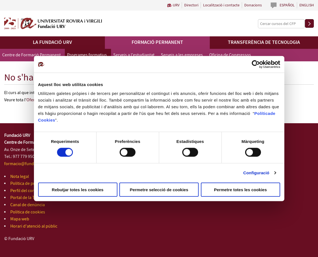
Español (287, 5)
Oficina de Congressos (230, 55)
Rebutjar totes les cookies (77, 189)
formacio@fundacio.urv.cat (29, 164)
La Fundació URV (52, 42)
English (306, 5)
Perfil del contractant (30, 191)
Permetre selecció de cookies (159, 189)
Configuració (256, 172)
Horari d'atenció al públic (33, 226)
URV (176, 5)
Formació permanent (157, 42)
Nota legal (19, 177)
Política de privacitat (29, 184)
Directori (191, 5)
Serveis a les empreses (182, 55)
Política (262, 113)
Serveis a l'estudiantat (133, 55)
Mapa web (19, 219)
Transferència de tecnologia (264, 42)
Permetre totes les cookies (240, 189)
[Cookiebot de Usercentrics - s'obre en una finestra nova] (255, 64)
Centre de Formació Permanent (31, 55)
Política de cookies (27, 212)
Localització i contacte (221, 5)
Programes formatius (87, 55)
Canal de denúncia (27, 205)
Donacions (253, 5)
